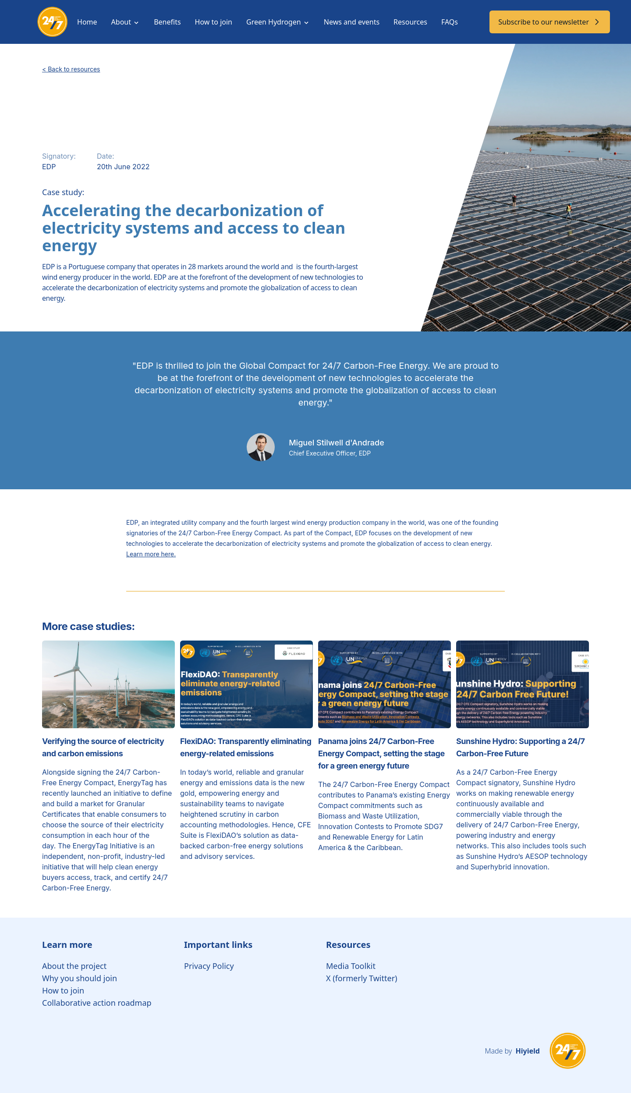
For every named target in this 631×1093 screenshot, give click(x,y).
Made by (512, 1051)
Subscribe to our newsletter (549, 22)
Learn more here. (151, 554)
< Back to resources (71, 69)
